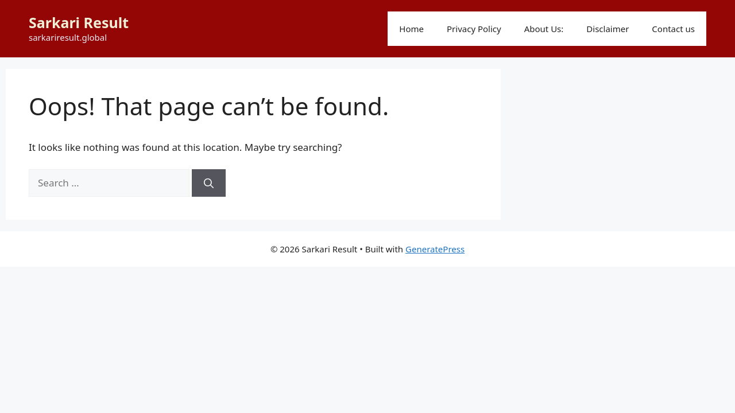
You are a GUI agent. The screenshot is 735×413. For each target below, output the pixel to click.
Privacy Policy (474, 28)
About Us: (544, 28)
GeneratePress (435, 249)
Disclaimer (607, 28)
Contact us (673, 28)
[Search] (209, 183)
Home (411, 28)
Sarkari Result (79, 22)
